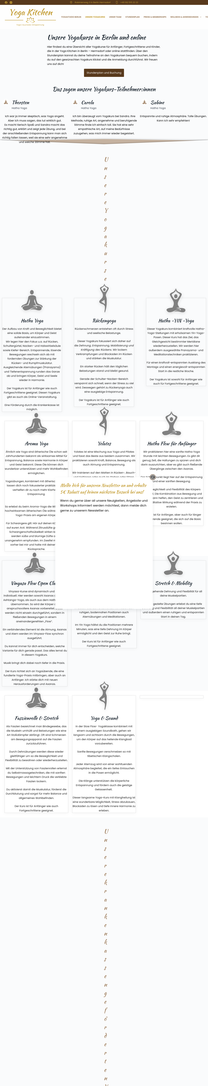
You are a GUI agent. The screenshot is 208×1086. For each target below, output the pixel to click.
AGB (46, 1069)
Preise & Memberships (155, 17)
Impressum (16, 1069)
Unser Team (115, 17)
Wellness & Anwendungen (186, 17)
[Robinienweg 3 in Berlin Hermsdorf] (71, 2)
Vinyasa (162, 1046)
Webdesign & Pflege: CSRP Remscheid (53, 1083)
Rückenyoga (164, 1052)
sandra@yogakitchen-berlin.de (91, 1057)
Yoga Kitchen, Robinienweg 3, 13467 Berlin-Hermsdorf (102, 1038)
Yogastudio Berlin (71, 17)
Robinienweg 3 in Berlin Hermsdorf (93, 2)
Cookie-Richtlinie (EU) (65, 1069)
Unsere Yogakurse (95, 17)
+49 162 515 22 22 (129, 2)
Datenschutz (33, 1069)
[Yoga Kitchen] (103, 558)
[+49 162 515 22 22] (117, 2)
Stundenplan (132, 17)
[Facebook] (6, 2)
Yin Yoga (162, 1044)
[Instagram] (11, 2)
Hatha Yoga (164, 1038)
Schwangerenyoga (166, 1049)
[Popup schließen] (152, 477)
